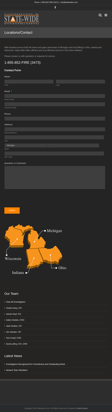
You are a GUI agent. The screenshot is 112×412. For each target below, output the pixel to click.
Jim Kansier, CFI (13, 332)
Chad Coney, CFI (14, 308)
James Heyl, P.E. (14, 314)
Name (7, 76)
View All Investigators (15, 302)
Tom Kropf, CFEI (13, 338)
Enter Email (9, 99)
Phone (7, 114)
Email (8, 91)
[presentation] (26, 197)
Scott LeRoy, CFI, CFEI (16, 344)
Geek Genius (82, 408)
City (6, 141)
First (6, 85)
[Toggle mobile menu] (106, 15)
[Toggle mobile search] (100, 15)
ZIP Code (8, 157)
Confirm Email (10, 108)
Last (58, 85)
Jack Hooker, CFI (14, 326)
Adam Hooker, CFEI (15, 320)
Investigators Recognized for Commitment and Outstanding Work (35, 364)
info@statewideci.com (69, 2)
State (7, 149)
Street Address (11, 133)
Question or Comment (15, 163)
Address (8, 124)
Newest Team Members (17, 370)
